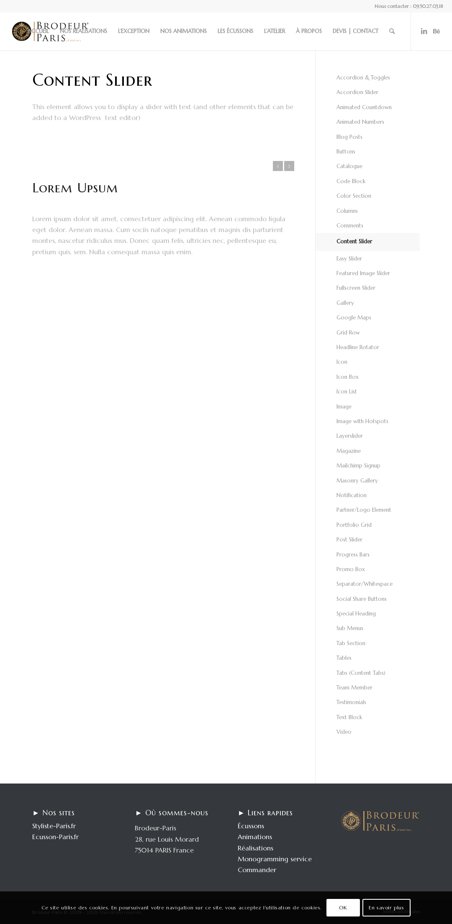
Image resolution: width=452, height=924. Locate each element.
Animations (255, 836)
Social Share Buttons (361, 598)
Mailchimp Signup (358, 465)
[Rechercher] (392, 31)
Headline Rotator (357, 347)
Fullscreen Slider (355, 287)
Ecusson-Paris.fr (55, 836)
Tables (344, 657)
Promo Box (350, 569)
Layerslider (349, 435)
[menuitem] (38, 31)
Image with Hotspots (362, 421)
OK (343, 907)
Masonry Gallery (357, 480)
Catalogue (349, 166)
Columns (347, 210)
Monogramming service (275, 859)
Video (344, 731)
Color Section (353, 195)
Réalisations (255, 848)
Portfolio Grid (354, 524)
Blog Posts (349, 136)
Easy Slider (349, 258)
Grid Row (348, 332)
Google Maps (353, 317)
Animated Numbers (360, 121)
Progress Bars (353, 554)
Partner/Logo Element (363, 509)
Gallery (345, 302)
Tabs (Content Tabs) (360, 672)
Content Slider (354, 241)
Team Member (354, 687)
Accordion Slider (357, 92)
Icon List (346, 391)
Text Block (349, 717)
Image (344, 406)
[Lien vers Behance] (436, 31)
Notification (351, 495)
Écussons (251, 826)
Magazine (348, 450)
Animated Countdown (364, 107)
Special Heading (356, 613)
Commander (257, 869)
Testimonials (351, 702)
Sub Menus (349, 628)
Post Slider (349, 539)
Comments (349, 225)
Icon (341, 361)
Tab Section (350, 643)
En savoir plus (386, 907)
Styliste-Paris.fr (54, 826)
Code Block (350, 181)
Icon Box (347, 376)
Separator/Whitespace (364, 583)
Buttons (345, 151)
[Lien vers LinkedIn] (424, 31)
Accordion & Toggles (363, 77)
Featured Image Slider (363, 273)
